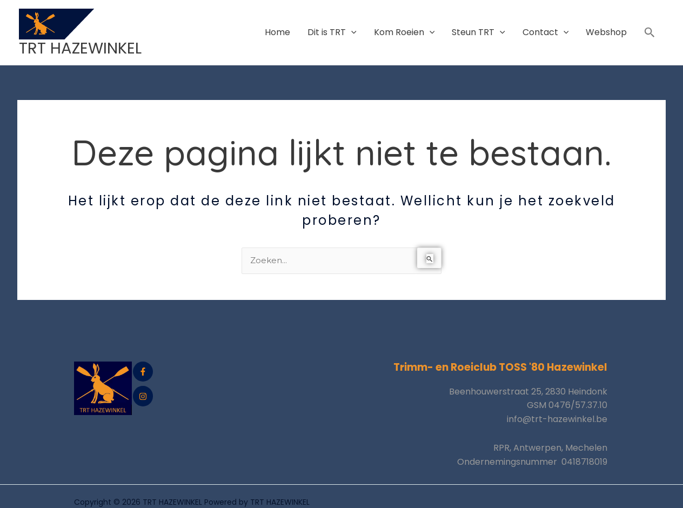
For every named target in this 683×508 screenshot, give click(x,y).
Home (277, 25)
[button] (649, 26)
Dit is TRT (332, 25)
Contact (546, 25)
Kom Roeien (404, 25)
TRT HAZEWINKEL (83, 34)
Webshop (606, 25)
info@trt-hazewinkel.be (557, 407)
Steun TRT (478, 25)
